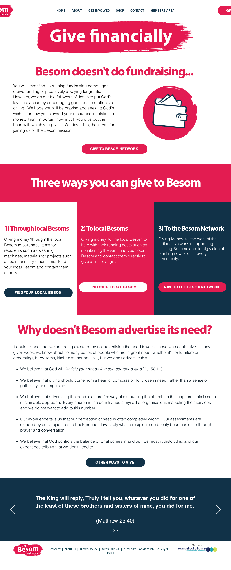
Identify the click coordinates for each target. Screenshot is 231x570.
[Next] (218, 509)
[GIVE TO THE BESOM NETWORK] (192, 287)
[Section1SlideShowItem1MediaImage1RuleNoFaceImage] (114, 531)
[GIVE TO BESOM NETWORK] (114, 149)
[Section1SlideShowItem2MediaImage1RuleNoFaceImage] (117, 530)
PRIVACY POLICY (89, 549)
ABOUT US (70, 549)
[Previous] (12, 509)
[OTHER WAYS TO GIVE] (115, 462)
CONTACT (55, 549)
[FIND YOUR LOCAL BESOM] (38, 292)
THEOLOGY (129, 549)
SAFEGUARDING (111, 549)
